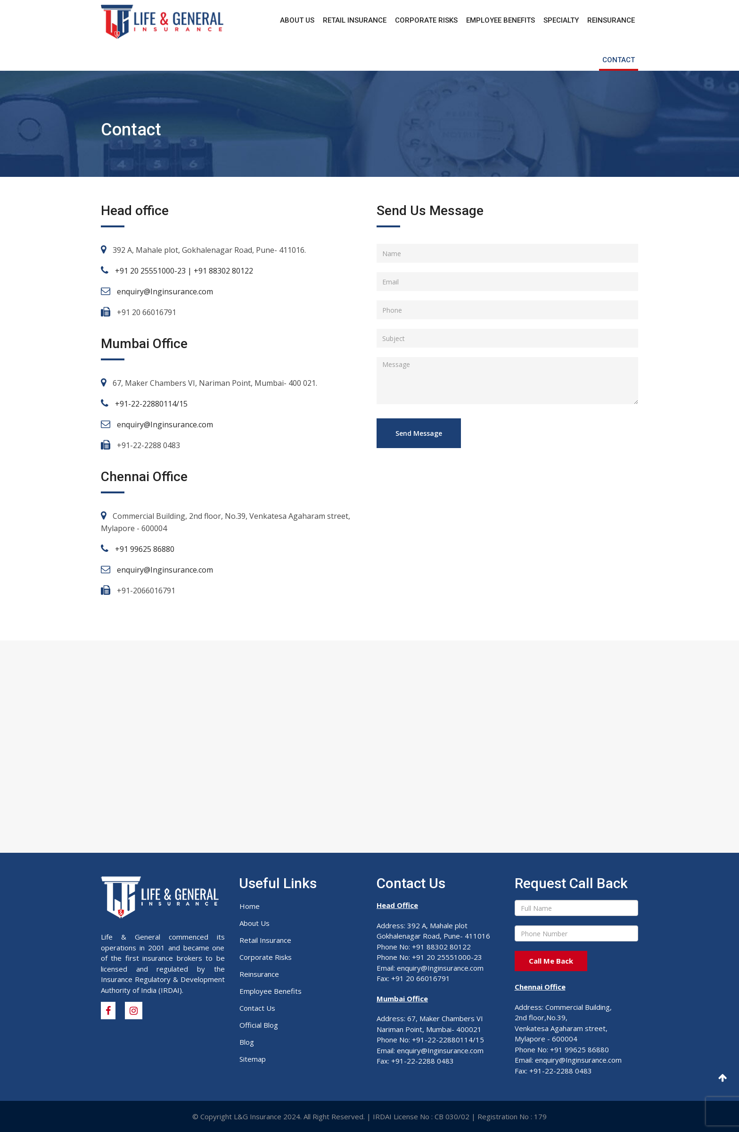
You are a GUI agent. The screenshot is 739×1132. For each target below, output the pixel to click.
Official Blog (258, 1025)
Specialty (561, 20)
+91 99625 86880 (144, 549)
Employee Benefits (500, 20)
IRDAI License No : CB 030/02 (421, 1116)
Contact (618, 60)
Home (249, 906)
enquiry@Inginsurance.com (165, 291)
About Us (297, 20)
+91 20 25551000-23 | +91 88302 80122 (184, 271)
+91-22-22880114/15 (151, 404)
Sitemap (252, 1059)
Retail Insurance (354, 20)
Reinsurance (611, 20)
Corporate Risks (426, 20)
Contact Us (257, 1008)
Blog (246, 1042)
